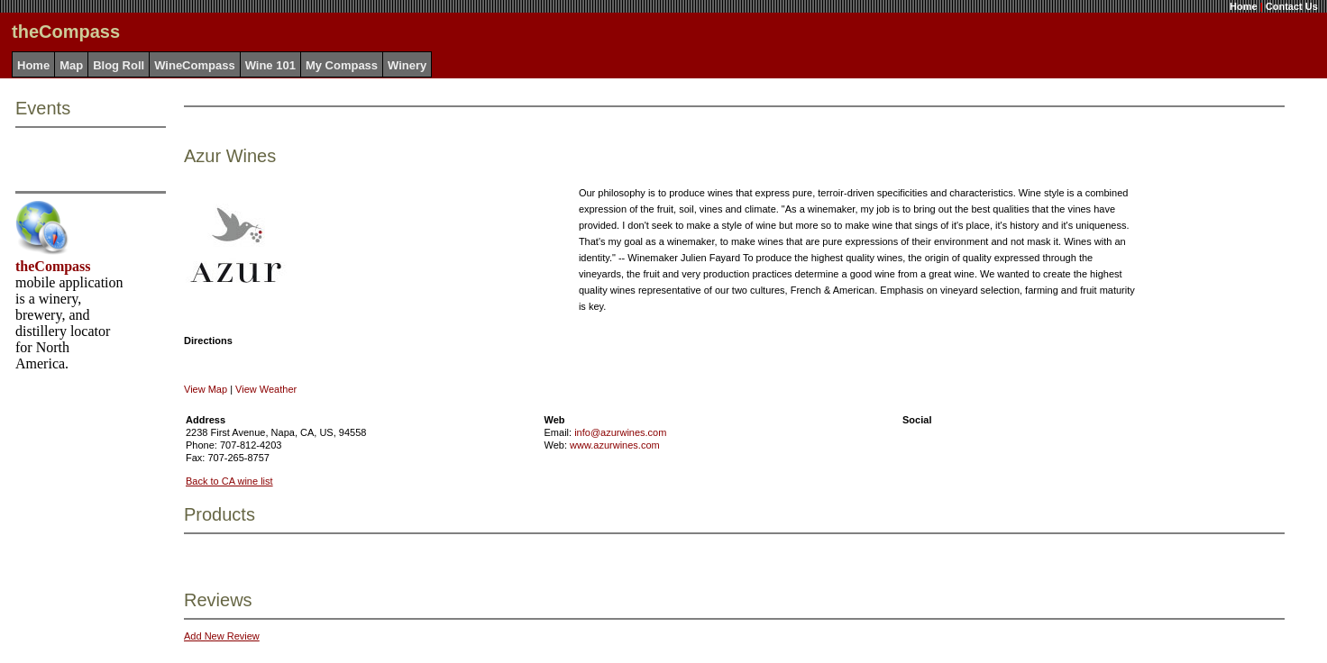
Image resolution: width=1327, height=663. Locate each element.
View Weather (266, 389)
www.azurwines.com (615, 445)
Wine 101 (270, 65)
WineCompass (194, 65)
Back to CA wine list (229, 481)
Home (1244, 6)
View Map (205, 389)
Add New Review (222, 636)
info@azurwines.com (620, 432)
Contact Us (1292, 6)
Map (71, 65)
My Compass (342, 65)
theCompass (53, 266)
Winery (407, 65)
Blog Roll (118, 65)
